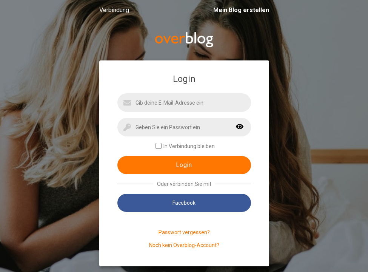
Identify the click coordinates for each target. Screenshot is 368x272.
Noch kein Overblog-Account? (184, 245)
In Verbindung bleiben (185, 146)
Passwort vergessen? (184, 232)
